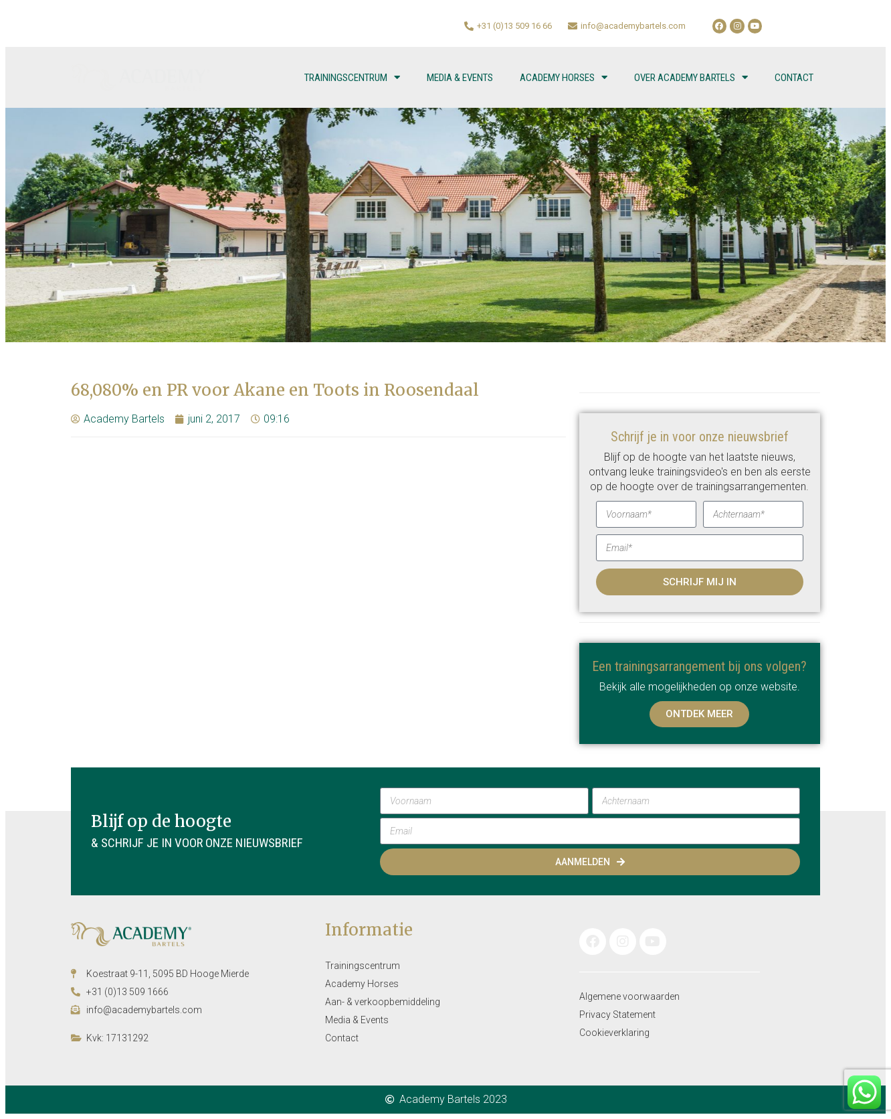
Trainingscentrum (352, 77)
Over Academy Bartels (691, 77)
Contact (794, 78)
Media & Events (460, 78)
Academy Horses (563, 77)
